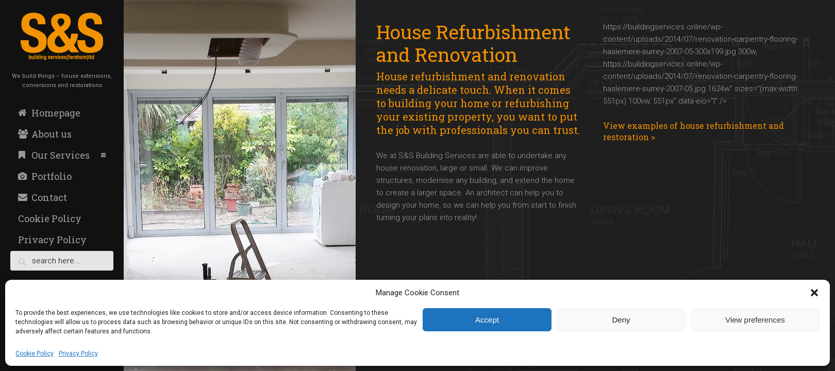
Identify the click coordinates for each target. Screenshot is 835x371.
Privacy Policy (78, 353)
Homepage (49, 113)
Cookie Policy (34, 353)
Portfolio (45, 176)
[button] (814, 293)
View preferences (755, 319)
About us (45, 134)
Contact (42, 197)
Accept (487, 319)
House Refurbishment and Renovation (473, 43)
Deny (621, 319)
